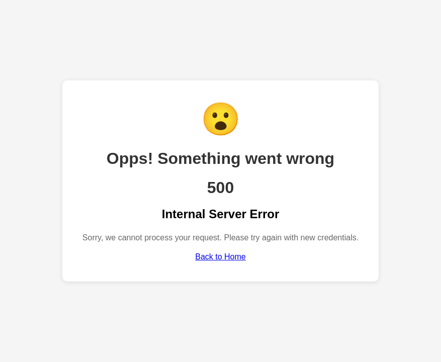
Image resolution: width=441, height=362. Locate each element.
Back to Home (220, 256)
